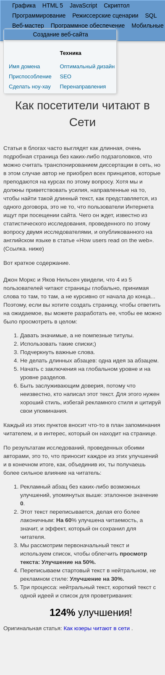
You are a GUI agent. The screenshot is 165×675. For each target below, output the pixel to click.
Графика (24, 5)
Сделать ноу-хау (30, 86)
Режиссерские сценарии (105, 15)
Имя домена (24, 66)
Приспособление (30, 76)
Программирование (38, 15)
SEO (65, 76)
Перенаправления (83, 86)
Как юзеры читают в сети (96, 628)
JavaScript (83, 5)
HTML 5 (52, 5)
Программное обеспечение (88, 25)
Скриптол (116, 5)
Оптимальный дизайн (87, 66)
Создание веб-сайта (60, 34)
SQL (151, 15)
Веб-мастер (28, 25)
